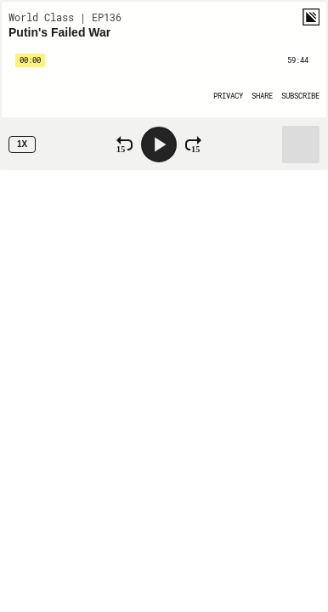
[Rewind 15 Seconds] (124, 144)
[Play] (159, 144)
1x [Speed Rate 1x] (22, 144)
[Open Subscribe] (300, 95)
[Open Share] (262, 95)
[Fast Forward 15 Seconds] (193, 144)
